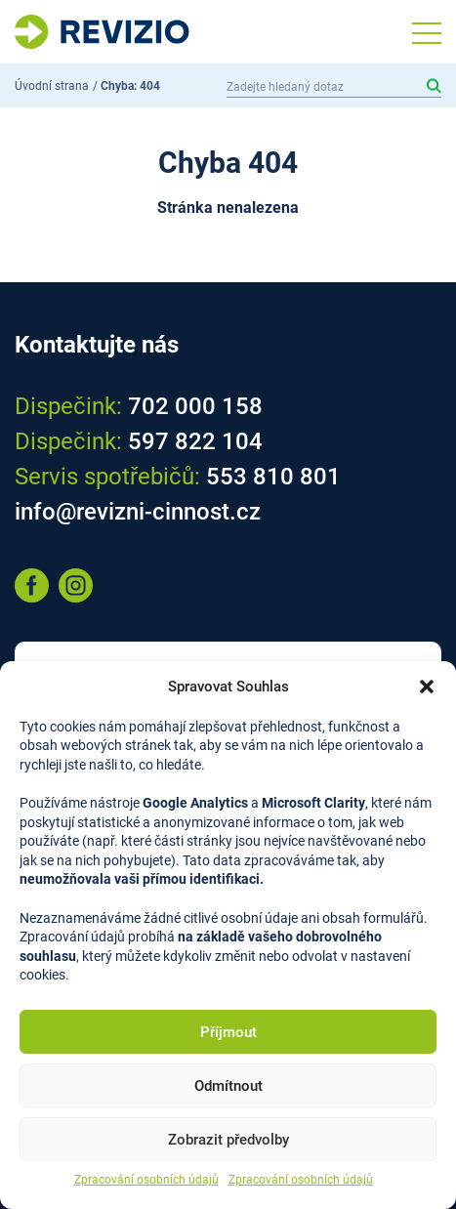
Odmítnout (228, 1086)
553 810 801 (273, 476)
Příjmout (228, 1032)
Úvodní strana (52, 86)
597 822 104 (195, 441)
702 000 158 (195, 406)
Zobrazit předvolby (228, 1139)
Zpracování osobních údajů (146, 1180)
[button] (426, 686)
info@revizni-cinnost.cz (138, 511)
